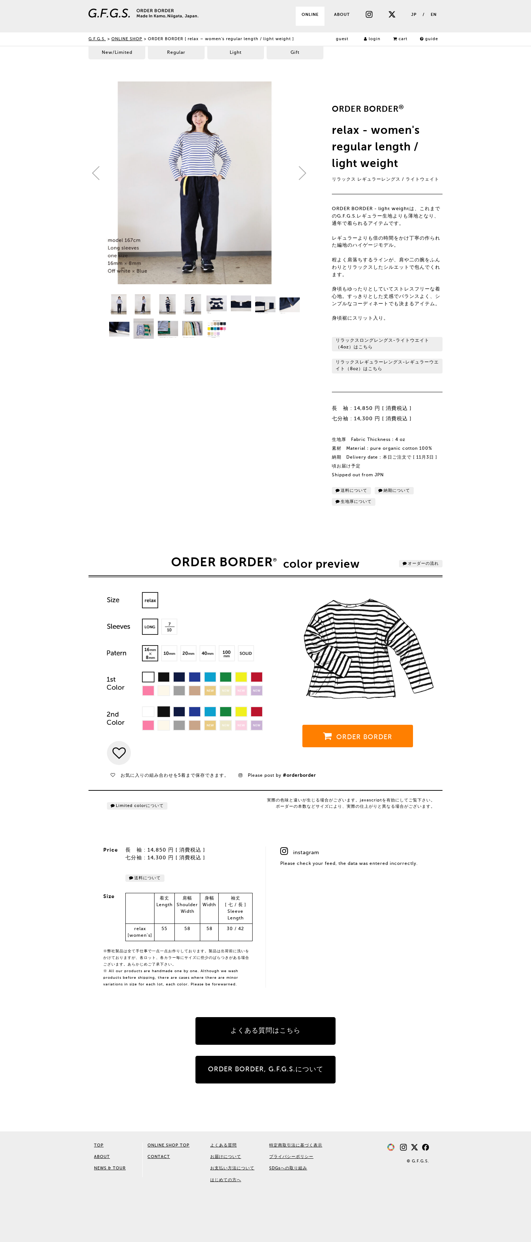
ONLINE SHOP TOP (169, 1145)
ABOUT (342, 15)
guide (429, 39)
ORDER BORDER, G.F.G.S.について (265, 1069)
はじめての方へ (225, 1180)
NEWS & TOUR (110, 1168)
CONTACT (159, 1157)
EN (434, 15)
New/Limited (117, 53)
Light (236, 53)
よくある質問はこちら (265, 1030)
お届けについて (225, 1157)
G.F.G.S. (97, 39)
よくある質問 (223, 1145)
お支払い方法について (232, 1168)
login (372, 39)
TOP (99, 1145)
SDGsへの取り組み (288, 1168)
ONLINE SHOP (126, 39)
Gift (295, 53)
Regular (176, 53)
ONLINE (310, 15)
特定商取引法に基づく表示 (295, 1145)
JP (414, 15)
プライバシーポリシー (291, 1157)
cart (400, 39)
